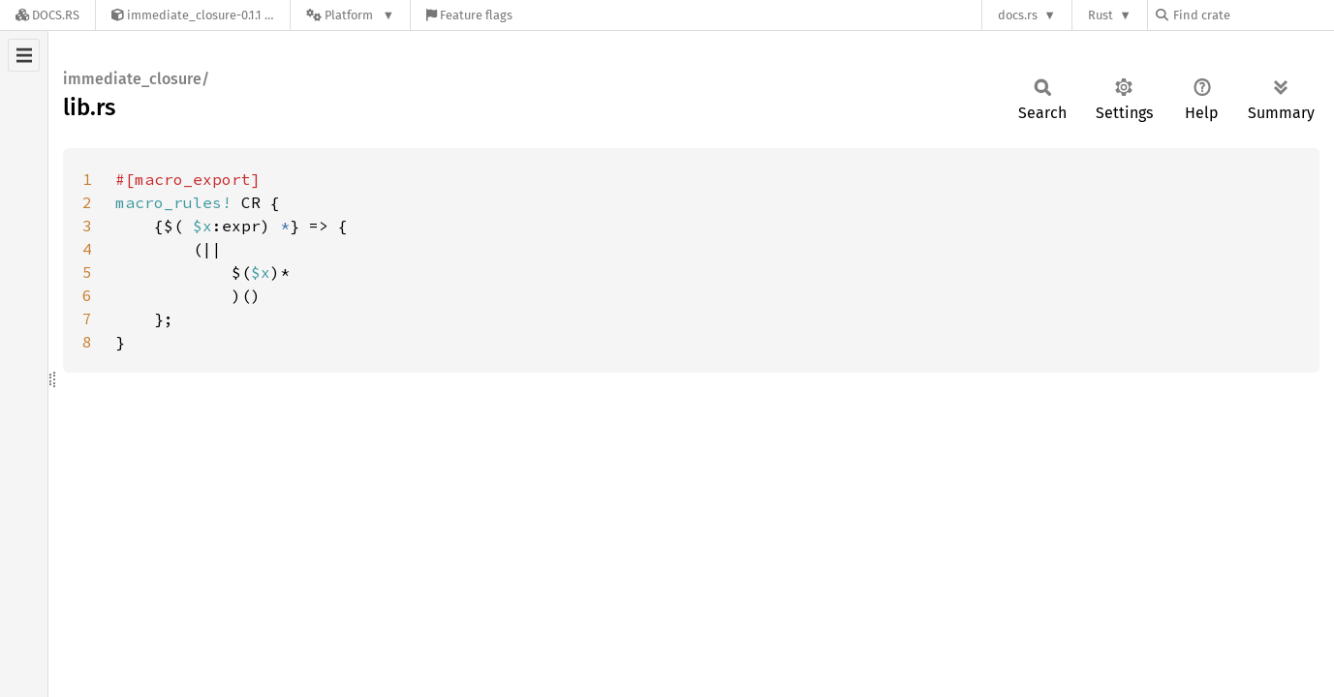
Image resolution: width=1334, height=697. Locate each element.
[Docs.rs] (47, 15)
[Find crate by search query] (1252, 15)
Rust (1100, 15)
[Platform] (350, 15)
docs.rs (1018, 15)
